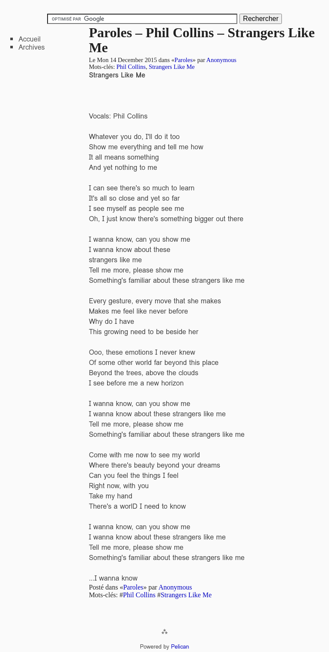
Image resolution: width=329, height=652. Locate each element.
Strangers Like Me (171, 66)
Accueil (29, 39)
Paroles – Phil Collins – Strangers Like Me (201, 40)
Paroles (183, 59)
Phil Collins (131, 66)
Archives (31, 47)
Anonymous (221, 59)
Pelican (180, 646)
